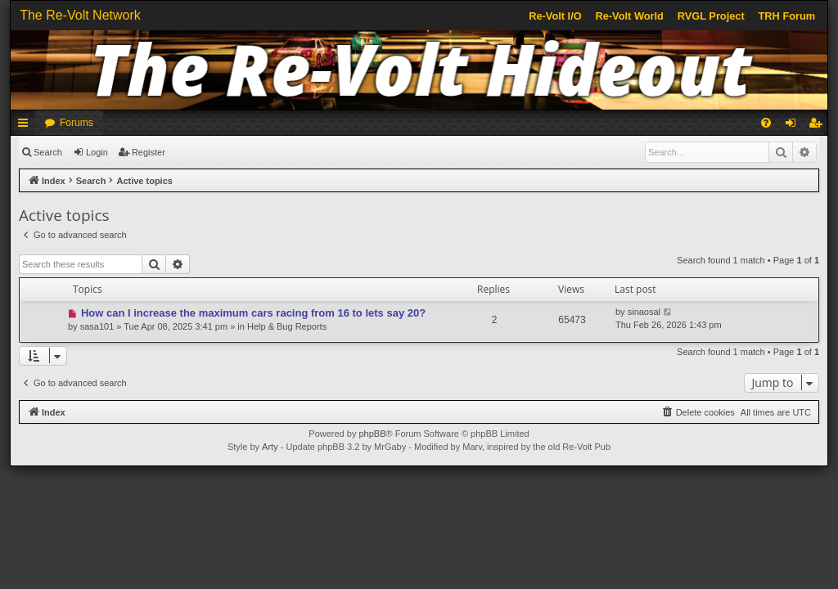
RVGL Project (711, 16)
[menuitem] (766, 122)
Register (148, 152)
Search (48, 152)
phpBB (371, 433)
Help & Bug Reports (287, 326)
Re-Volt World (629, 16)
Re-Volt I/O (555, 16)
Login (97, 152)
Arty (270, 447)
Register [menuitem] (818, 126)
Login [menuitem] (794, 126)
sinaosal (644, 312)
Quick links (26, 126)
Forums (76, 122)
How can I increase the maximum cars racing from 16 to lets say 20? (253, 313)
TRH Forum (787, 16)
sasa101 (97, 326)
